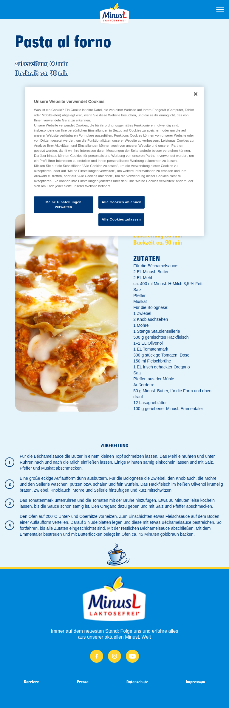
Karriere (31, 681)
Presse (83, 681)
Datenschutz (137, 681)
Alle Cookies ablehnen (121, 202)
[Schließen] (195, 94)
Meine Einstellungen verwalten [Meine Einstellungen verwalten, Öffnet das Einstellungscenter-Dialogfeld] (64, 204)
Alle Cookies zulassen (121, 219)
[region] (114, 161)
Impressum (195, 681)
